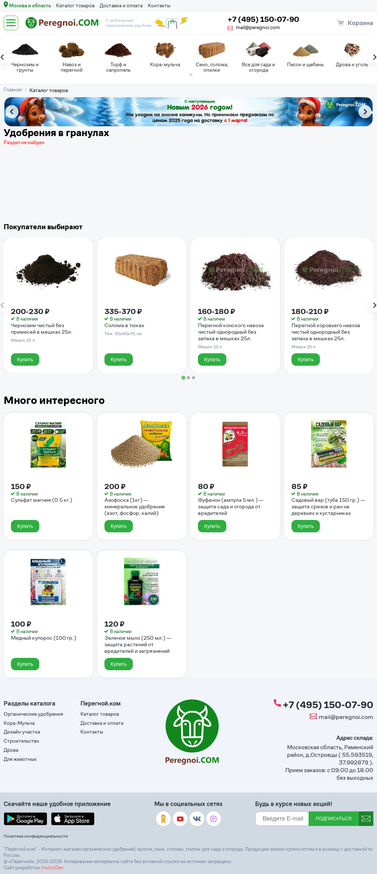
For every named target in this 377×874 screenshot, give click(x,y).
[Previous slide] (12, 111)
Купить (25, 359)
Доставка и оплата (121, 5)
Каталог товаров (75, 5)
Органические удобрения (33, 714)
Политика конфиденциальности (36, 836)
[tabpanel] (25, 56)
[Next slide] (365, 111)
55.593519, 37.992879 (356, 758)
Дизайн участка (22, 732)
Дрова (11, 750)
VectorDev (52, 868)
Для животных (20, 759)
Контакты (159, 5)
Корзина (360, 23)
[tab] (186, 74)
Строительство (21, 741)
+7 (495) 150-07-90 (263, 19)
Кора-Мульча (19, 723)
